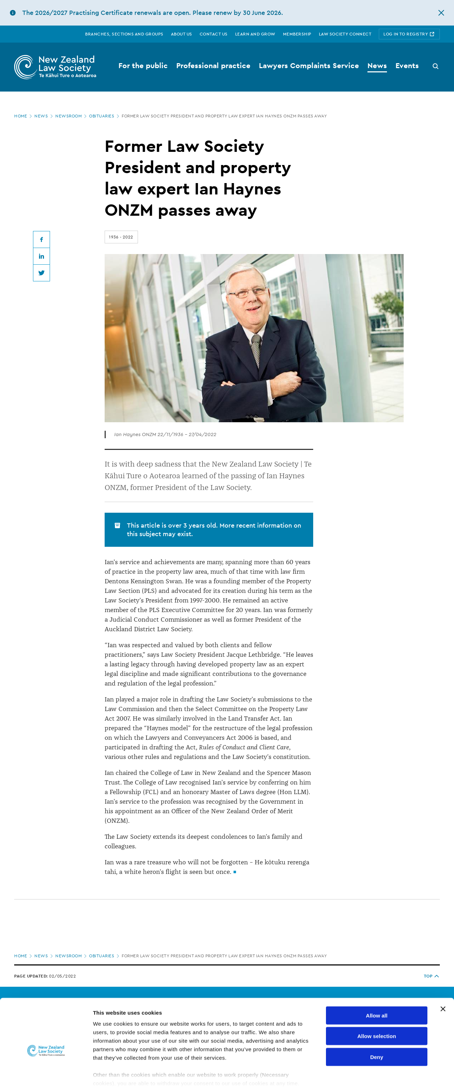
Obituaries (105, 116)
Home (23, 116)
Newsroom (71, 116)
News (44, 116)
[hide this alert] (441, 13)
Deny (376, 1022)
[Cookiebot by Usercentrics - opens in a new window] (46, 1076)
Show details (372, 1076)
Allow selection (376, 1001)
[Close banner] (443, 973)
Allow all (377, 981)
